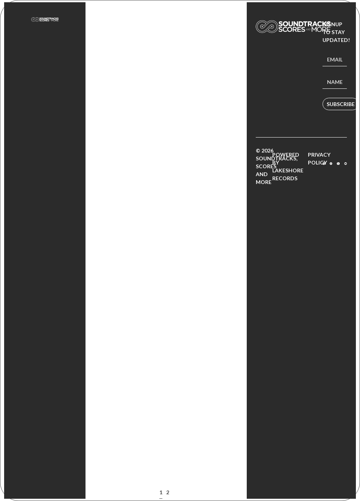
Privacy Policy (319, 158)
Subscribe (341, 104)
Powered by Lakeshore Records (287, 166)
